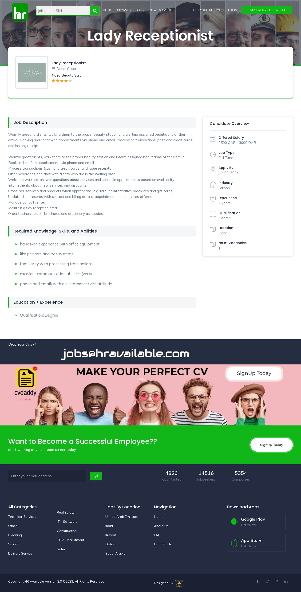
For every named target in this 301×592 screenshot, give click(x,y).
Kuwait (110, 535)
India (109, 525)
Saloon (13, 544)
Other (12, 525)
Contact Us (162, 544)
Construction (67, 530)
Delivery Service (20, 553)
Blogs (141, 10)
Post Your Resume (206, 10)
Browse (122, 10)
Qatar (110, 544)
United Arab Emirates (122, 516)
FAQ (157, 535)
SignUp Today (271, 444)
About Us (161, 525)
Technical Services (22, 516)
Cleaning (15, 535)
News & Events (161, 10)
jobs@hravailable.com (136, 353)
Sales (61, 549)
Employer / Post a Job (267, 10)
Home (107, 10)
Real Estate (66, 512)
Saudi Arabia (115, 553)
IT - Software (67, 521)
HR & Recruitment (70, 540)
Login (232, 10)
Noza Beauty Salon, (68, 75)
